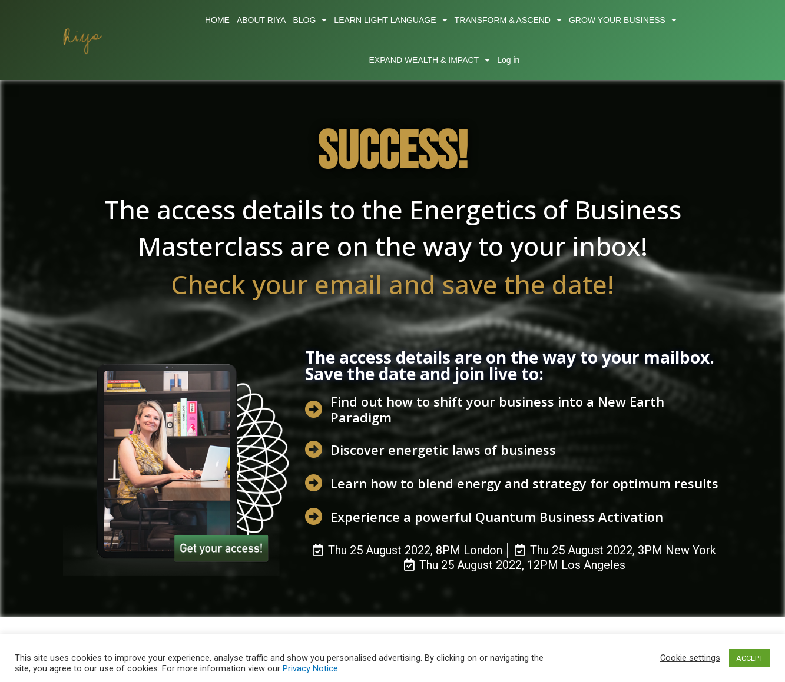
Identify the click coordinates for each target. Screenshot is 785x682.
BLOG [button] (310, 20)
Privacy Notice (310, 668)
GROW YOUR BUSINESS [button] (623, 20)
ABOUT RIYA (261, 20)
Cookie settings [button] (690, 658)
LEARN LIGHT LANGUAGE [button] (390, 20)
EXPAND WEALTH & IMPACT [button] (429, 60)
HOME (217, 20)
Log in (508, 60)
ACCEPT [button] (749, 658)
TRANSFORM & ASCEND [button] (508, 20)
